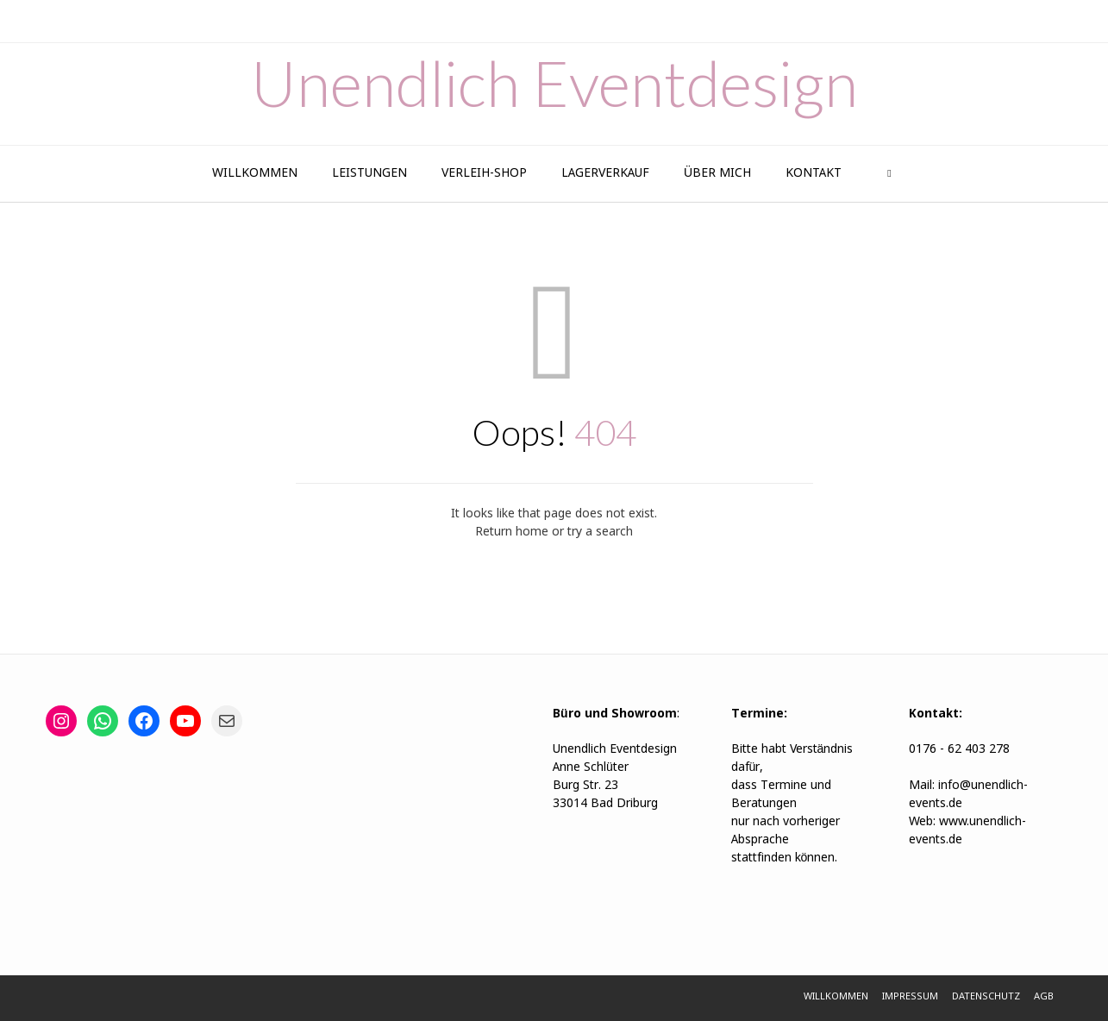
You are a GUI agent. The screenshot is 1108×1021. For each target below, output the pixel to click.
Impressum (910, 997)
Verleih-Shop (484, 173)
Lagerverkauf (605, 173)
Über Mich (717, 173)
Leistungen (369, 173)
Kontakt (814, 173)
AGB (1044, 997)
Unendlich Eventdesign (554, 83)
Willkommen (254, 173)
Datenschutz (986, 997)
